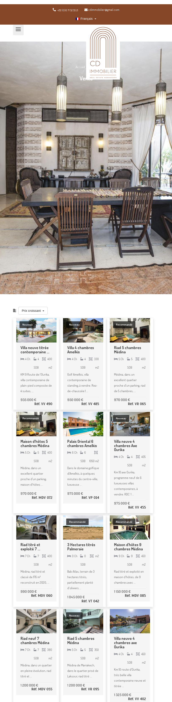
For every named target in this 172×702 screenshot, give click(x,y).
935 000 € (28, 399)
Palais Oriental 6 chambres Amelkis (82, 443)
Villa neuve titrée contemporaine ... (35, 349)
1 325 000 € (122, 694)
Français (85, 18)
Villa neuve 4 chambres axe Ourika (125, 642)
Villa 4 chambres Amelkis (80, 349)
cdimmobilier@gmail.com (101, 10)
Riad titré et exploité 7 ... (30, 546)
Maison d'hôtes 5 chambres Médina (35, 443)
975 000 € (75, 493)
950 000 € (75, 399)
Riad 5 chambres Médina (127, 349)
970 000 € (122, 399)
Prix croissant (32, 310)
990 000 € (29, 591)
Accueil (80, 67)
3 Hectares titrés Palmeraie (81, 546)
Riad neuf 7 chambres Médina (35, 640)
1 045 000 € (76, 597)
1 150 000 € (122, 591)
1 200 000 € (29, 685)
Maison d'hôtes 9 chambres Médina (128, 546)
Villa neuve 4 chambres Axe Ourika (125, 445)
